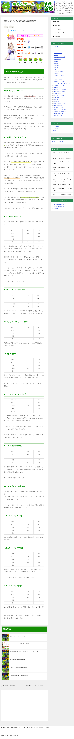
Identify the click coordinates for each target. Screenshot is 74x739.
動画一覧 (56, 47)
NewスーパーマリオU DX (60, 91)
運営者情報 (55, 208)
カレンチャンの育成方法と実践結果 (62, 194)
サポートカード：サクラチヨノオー (18, 636)
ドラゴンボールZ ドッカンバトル (62, 83)
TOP (12, 727)
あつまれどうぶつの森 (59, 57)
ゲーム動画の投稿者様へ (58, 204)
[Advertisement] (24, 704)
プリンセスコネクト (59, 95)
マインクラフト (58, 51)
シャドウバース (58, 93)
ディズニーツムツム (59, 75)
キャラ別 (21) (58, 25)
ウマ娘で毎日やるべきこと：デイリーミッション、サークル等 (24, 651)
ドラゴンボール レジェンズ (61, 103)
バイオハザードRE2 (59, 85)
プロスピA (56, 65)
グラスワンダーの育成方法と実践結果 (18, 667)
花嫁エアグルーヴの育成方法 (8, 685)
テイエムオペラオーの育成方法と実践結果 (19, 644)
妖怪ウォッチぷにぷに (59, 105)
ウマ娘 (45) (56, 21)
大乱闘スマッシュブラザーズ (61, 81)
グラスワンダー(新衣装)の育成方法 (62, 158)
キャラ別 (11, 27)
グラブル (56, 73)
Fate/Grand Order (58, 71)
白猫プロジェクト (58, 97)
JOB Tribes (55, 130)
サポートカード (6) (59, 33)
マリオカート (57, 59)
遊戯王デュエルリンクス (60, 109)
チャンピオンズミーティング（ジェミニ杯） (36, 685)
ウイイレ (56, 63)
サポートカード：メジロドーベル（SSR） (19, 675)
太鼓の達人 (56, 99)
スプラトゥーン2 (58, 69)
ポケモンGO (57, 101)
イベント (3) (58, 29)
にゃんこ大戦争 (58, 79)
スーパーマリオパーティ (60, 89)
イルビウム (55, 128)
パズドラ (56, 61)
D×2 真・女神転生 (58, 113)
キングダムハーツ (58, 107)
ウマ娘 (6, 27)
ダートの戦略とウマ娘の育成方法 (17, 659)
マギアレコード (58, 87)
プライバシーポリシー (58, 206)
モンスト (56, 55)
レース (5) (57, 36)
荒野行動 (56, 67)
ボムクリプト (55, 126)
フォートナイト (58, 53)
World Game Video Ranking (59, 141)
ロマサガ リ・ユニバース (60, 111)
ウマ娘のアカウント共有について (61, 184)
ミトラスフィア (58, 115)
